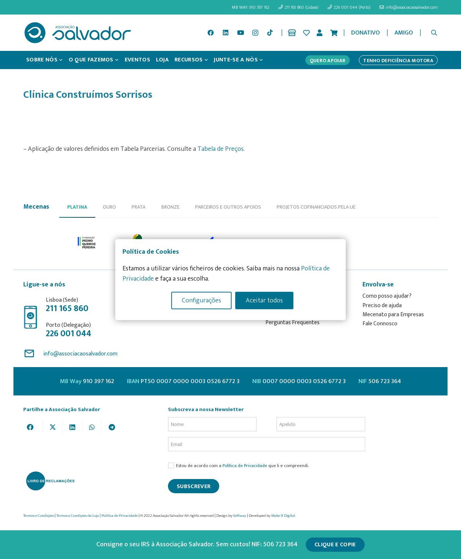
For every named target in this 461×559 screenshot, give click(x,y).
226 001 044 (68, 334)
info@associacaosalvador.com (80, 353)
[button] (434, 33)
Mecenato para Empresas (393, 314)
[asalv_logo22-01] (77, 32)
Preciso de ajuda (382, 305)
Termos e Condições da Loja (77, 515)
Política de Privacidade (245, 466)
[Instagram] (255, 33)
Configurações (201, 300)
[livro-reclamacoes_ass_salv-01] (50, 480)
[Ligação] (293, 32)
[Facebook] (211, 33)
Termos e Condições (38, 515)
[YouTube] (240, 33)
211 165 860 (67, 308)
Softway (239, 515)
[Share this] (33, 427)
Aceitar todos (264, 300)
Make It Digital (283, 515)
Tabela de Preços (220, 149)
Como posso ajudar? (387, 296)
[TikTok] (270, 33)
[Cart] (333, 33)
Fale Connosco (379, 323)
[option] (87, 243)
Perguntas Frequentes (292, 322)
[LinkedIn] (226, 33)
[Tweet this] (53, 427)
